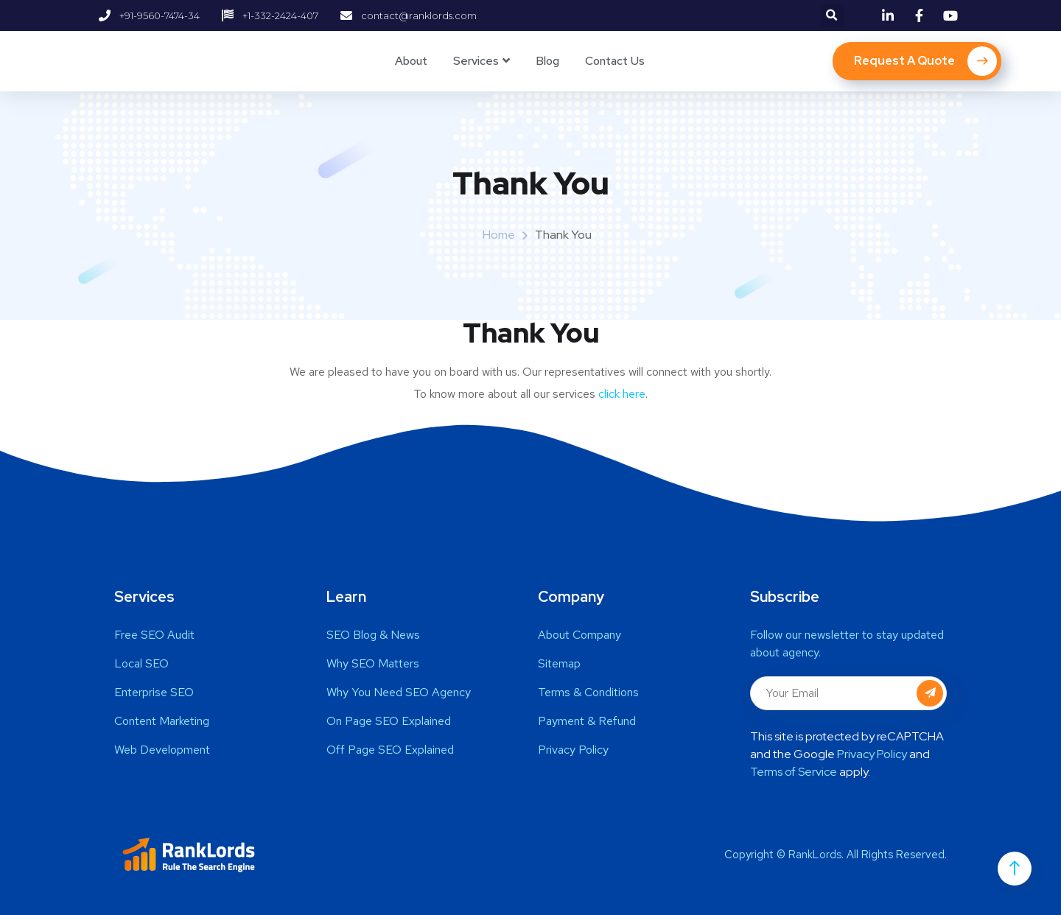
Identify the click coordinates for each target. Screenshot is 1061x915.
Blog (547, 61)
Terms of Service (793, 771)
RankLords (814, 854)
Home (499, 234)
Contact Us (615, 61)
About (411, 61)
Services (476, 61)
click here (621, 394)
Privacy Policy (872, 754)
